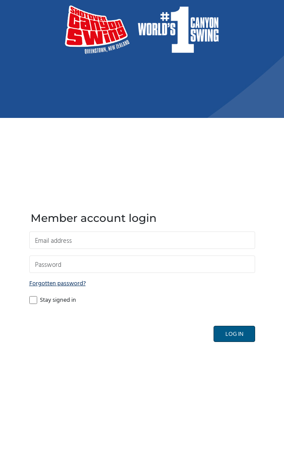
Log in (234, 334)
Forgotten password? (57, 284)
